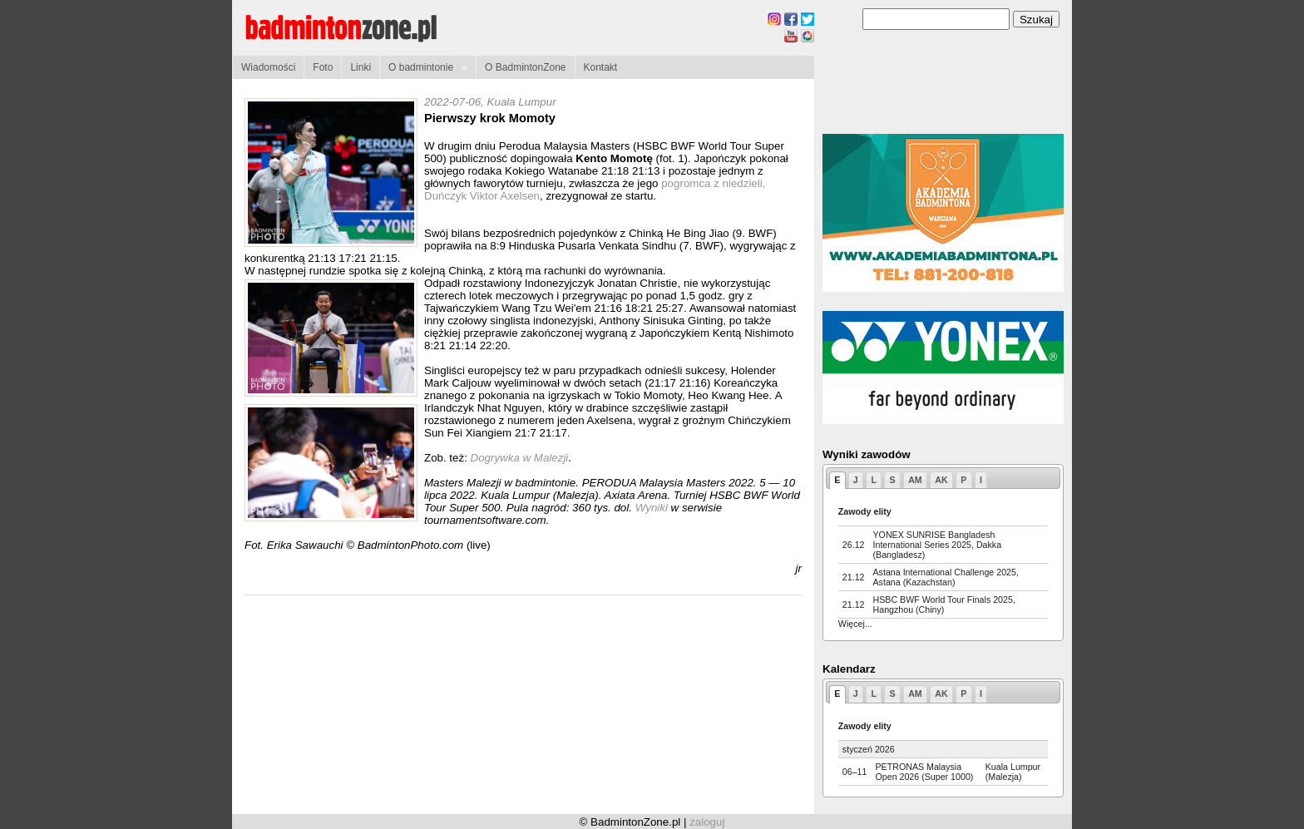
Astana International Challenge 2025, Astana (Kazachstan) (946, 577)
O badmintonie (423, 68)
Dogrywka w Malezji (520, 458)
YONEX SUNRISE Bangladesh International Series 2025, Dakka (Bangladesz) (937, 545)
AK (941, 480)
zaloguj (706, 822)
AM (915, 480)
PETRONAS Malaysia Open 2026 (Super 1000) (924, 772)
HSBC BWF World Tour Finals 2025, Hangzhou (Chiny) (944, 604)
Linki (360, 67)
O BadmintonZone (525, 67)
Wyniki (653, 507)
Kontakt (601, 67)
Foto (323, 67)
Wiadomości (268, 67)
